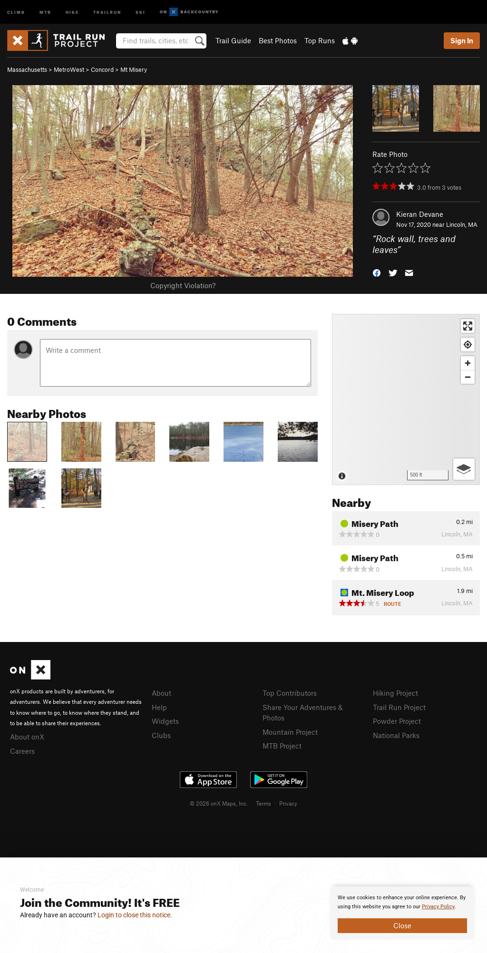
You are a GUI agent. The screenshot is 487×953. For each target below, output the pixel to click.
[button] (376, 271)
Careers (22, 751)
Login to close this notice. (134, 915)
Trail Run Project (399, 707)
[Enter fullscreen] (468, 326)
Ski (141, 12)
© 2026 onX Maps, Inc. (219, 803)
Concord (102, 69)
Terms (263, 803)
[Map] (405, 399)
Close (402, 925)
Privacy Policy (438, 907)
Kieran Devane (419, 214)
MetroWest (69, 69)
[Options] (464, 469)
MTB (45, 12)
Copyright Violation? (182, 285)
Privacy (288, 803)
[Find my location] (468, 344)
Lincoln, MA (461, 224)
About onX (27, 736)
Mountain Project (290, 732)
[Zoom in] (468, 363)
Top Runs (319, 40)
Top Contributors (290, 693)
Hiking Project (395, 693)
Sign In (461, 40)
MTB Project (282, 745)
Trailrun (107, 12)
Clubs (161, 735)
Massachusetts (27, 69)
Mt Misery (133, 69)
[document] (402, 913)
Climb (16, 12)
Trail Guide (233, 40)
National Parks (396, 735)
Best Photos (278, 40)
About (161, 693)
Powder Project (397, 721)
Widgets (165, 721)
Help (159, 707)
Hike (72, 12)
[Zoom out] (468, 377)
